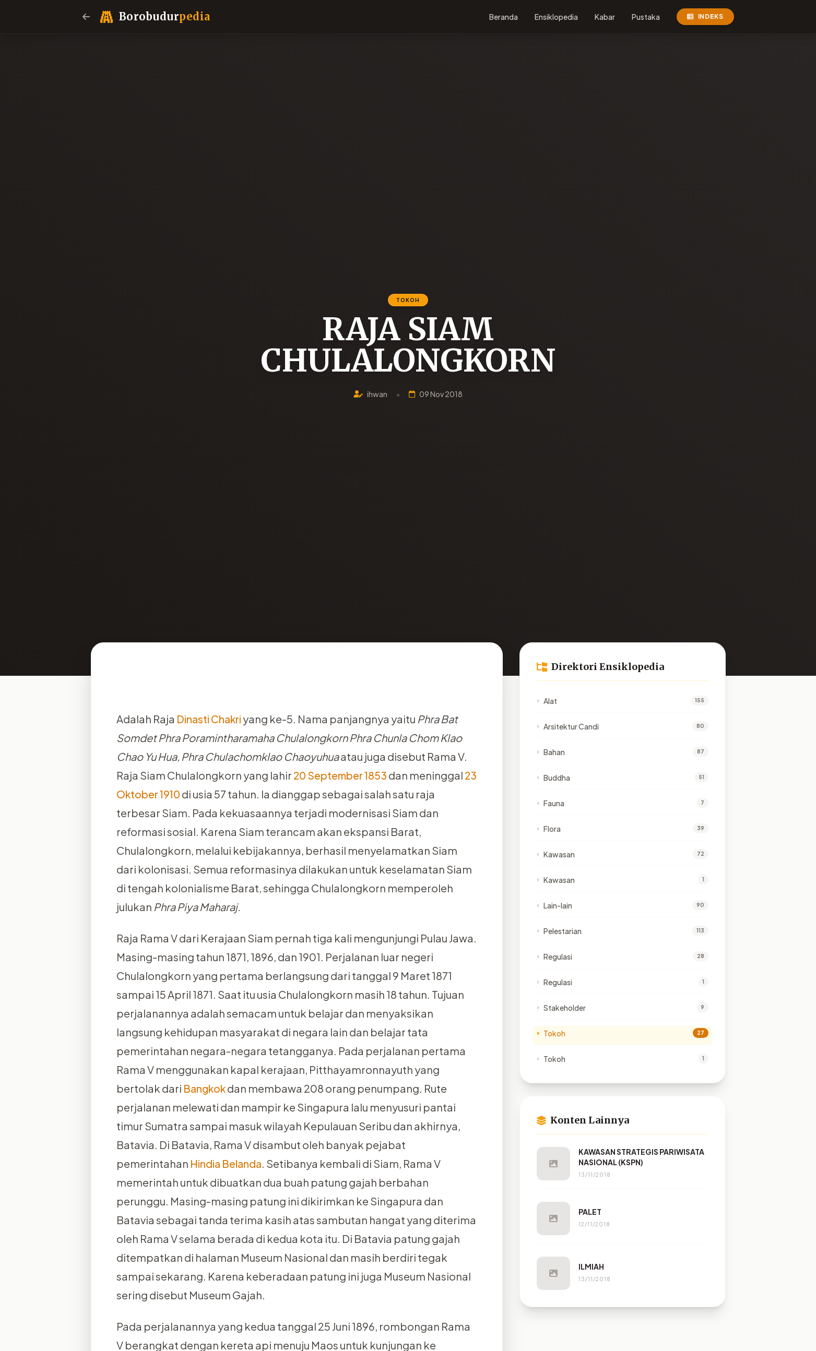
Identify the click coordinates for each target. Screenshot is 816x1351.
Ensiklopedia (556, 16)
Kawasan (556, 854)
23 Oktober (200, 793)
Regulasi (554, 956)
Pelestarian (559, 931)
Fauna (550, 803)
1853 (377, 775)
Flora (549, 828)
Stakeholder (561, 1007)
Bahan (551, 752)
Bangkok (205, 1088)
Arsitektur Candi (568, 726)
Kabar (605, 16)
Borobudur (164, 16)
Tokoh (551, 1033)
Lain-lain (554, 905)
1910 (241, 793)
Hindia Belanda (226, 1163)
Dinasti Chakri (209, 718)
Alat (547, 701)
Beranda (503, 16)
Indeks (705, 16)
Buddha (553, 777)
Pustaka (646, 16)
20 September (329, 775)
